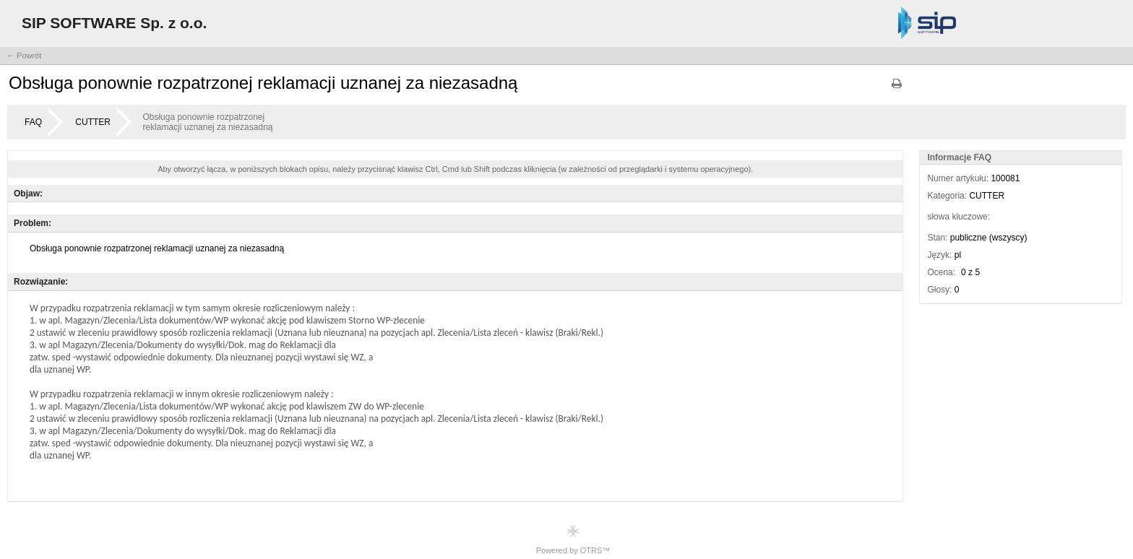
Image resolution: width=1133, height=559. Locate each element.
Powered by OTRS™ (573, 539)
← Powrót (24, 55)
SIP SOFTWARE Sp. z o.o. (114, 22)
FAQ (33, 122)
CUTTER (93, 122)
